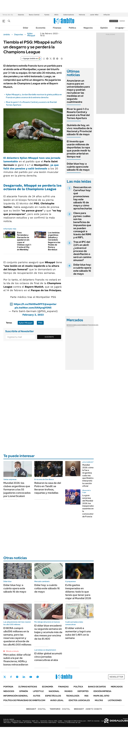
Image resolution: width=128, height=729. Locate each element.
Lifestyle (38, 691)
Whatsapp (37, 677)
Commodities (85, 325)
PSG (40, 322)
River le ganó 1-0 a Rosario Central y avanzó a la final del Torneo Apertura (78, 113)
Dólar (25, 27)
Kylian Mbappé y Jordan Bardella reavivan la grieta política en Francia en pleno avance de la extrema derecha (34, 96)
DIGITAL (36, 709)
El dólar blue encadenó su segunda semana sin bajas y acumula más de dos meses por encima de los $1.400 (48, 632)
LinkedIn (24, 677)
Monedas (70, 325)
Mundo (68, 691)
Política (72, 27)
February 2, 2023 (33, 314)
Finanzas (57, 27)
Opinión (104, 27)
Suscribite (49, 337)
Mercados (117, 686)
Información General (15, 695)
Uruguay (119, 27)
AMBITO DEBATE (88, 709)
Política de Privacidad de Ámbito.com (24, 700)
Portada (8, 686)
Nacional (54, 691)
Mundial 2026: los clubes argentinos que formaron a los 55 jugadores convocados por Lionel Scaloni (17, 489)
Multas (99, 700)
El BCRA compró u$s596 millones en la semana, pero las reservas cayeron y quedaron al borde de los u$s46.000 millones (17, 636)
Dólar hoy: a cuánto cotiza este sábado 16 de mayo (47, 588)
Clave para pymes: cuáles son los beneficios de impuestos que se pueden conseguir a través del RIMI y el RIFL (82, 225)
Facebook (11, 677)
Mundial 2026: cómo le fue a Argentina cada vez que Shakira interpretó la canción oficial (88, 475)
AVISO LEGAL (57, 700)
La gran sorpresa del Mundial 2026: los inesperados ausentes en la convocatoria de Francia (88, 506)
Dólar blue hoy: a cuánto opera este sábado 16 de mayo (78, 166)
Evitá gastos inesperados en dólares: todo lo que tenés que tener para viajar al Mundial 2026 (78, 591)
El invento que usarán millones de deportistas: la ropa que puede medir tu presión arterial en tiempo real (78, 149)
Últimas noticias (27, 686)
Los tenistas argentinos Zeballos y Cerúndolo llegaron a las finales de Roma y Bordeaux (54, 241)
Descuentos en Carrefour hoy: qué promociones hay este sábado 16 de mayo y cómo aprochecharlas (82, 198)
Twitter (4, 677)
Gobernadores (68, 15)
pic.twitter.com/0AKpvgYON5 (33, 307)
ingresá (122, 21)
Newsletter (116, 677)
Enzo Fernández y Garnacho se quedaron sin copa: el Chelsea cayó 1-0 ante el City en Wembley (24, 241)
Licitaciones (115, 700)
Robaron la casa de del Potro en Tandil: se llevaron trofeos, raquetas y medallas (47, 487)
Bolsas (77, 325)
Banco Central (34, 15)
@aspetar (50, 304)
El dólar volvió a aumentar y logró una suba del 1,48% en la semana (78, 633)
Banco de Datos (97, 686)
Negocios (88, 27)
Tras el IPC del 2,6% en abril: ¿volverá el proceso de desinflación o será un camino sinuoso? (82, 251)
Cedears (94, 325)
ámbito (6, 35)
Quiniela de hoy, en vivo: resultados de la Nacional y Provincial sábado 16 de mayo (79, 130)
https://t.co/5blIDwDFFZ (29, 304)
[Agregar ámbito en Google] (31, 58)
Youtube (30, 677)
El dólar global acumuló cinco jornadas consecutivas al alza (48, 657)
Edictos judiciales (79, 700)
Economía (40, 27)
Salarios (21, 15)
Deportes (18, 35)
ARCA (56, 15)
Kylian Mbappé (31, 35)
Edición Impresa (102, 691)
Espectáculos (53, 695)
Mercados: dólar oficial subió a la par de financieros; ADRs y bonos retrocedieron (17, 659)
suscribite (113, 21)
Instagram (17, 677)
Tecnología (72, 695)
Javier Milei (94, 15)
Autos (36, 695)
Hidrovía (82, 15)
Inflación (106, 15)
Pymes (46, 15)
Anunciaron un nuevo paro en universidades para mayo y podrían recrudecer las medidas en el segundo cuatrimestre (78, 91)
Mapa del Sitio (101, 695)
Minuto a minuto (12, 651)
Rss (86, 695)
